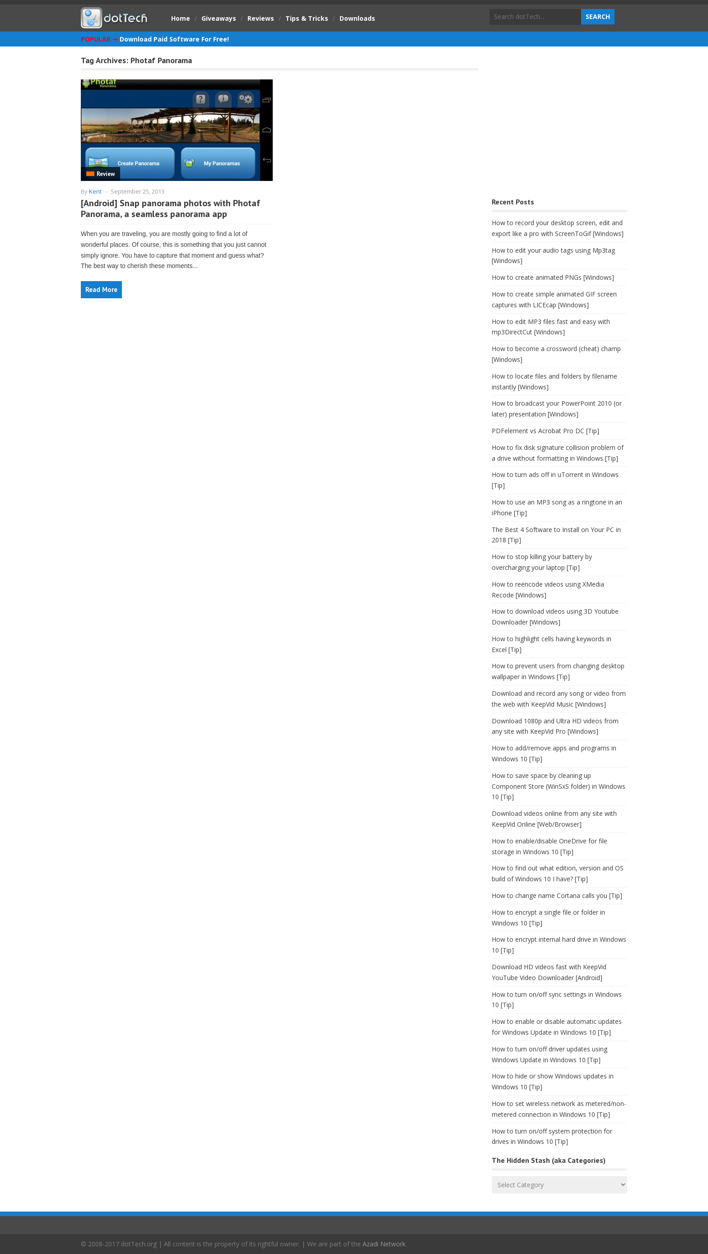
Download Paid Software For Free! (174, 39)
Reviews (260, 18)
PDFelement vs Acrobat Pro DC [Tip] (545, 430)
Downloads (357, 18)
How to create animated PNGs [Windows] (553, 277)
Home (180, 18)
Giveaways (218, 18)
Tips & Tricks (306, 18)
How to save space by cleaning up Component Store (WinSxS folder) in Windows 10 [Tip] (558, 786)
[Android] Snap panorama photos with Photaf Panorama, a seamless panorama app (170, 208)
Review (106, 174)
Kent (95, 191)
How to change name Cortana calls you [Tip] (557, 895)
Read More (101, 289)
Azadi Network (384, 1244)
